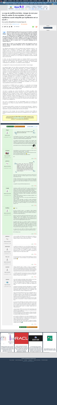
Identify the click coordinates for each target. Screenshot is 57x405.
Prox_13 (7, 275)
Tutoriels (10, 0)
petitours (7, 179)
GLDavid (7, 168)
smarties (7, 285)
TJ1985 (7, 206)
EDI (35, 2)
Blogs (17, 0)
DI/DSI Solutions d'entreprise (10, 2)
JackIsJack (7, 264)
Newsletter (25, 0)
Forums (5, 0)
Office (47, 2)
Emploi (30, 0)
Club (43, 0)
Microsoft (25, 2)
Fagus (7, 148)
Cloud (17, 2)
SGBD (44, 2)
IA (19, 2)
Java (28, 2)
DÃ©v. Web (32, 2)
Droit (39, 0)
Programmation (39, 2)
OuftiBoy (7, 226)
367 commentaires (24, 30)
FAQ (14, 0)
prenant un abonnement (19, 124)
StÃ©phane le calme (15, 30)
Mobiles (50, 2)
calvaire (7, 297)
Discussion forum (48, 27)
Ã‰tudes (35, 0)
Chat (21, 0)
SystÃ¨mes (54, 2)
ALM (21, 2)
